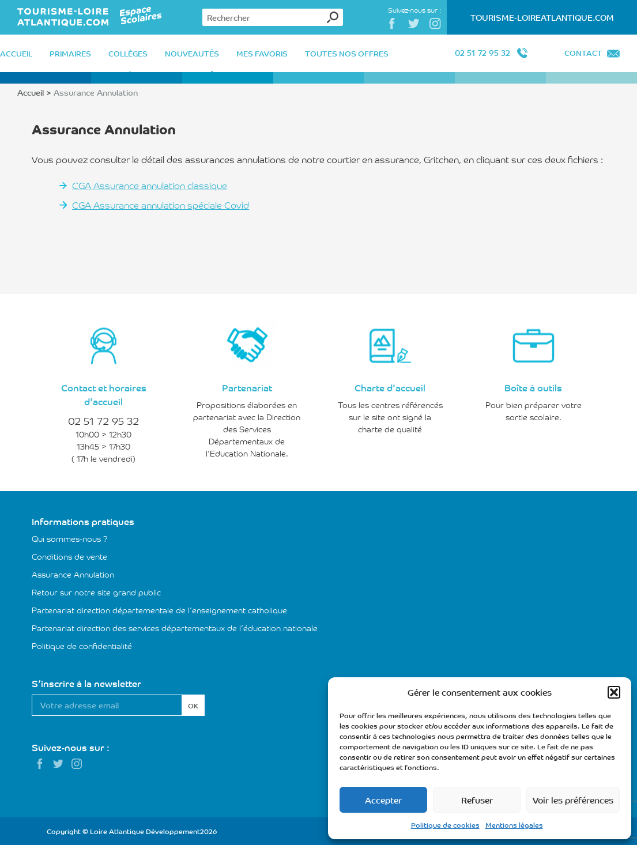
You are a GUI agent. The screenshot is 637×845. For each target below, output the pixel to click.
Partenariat (247, 387)
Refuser (477, 800)
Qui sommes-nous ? (70, 538)
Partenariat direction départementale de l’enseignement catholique (159, 610)
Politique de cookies (445, 824)
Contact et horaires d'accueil (103, 394)
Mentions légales (514, 824)
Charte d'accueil (390, 387)
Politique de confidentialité (82, 645)
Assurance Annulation (73, 574)
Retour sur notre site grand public (96, 592)
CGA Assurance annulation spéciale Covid (160, 205)
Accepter (383, 800)
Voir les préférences (573, 800)
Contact (583, 52)
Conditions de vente (69, 556)
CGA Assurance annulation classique (149, 185)
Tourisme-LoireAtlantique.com (542, 17)
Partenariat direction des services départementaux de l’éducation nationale (175, 628)
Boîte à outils (533, 387)
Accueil (30, 92)
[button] (614, 692)
